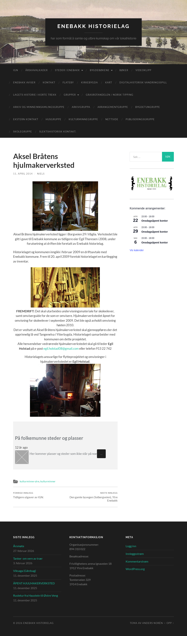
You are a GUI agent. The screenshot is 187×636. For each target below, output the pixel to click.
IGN (15, 70)
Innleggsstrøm (135, 553)
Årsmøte (18, 546)
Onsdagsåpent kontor (154, 220)
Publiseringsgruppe (140, 119)
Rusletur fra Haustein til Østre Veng (35, 595)
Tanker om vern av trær (28, 558)
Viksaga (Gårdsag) (24, 570)
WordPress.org (135, 569)
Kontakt (49, 82)
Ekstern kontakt (25, 119)
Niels (41, 173)
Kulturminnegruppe (83, 119)
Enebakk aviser (24, 82)
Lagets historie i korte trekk (34, 94)
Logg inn (131, 546)
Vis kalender (137, 250)
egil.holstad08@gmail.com (61, 348)
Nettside (111, 119)
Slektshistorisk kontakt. (57, 131)
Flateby (68, 82)
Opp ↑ (170, 623)
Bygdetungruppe (147, 107)
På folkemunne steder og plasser (49, 438)
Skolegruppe (22, 131)
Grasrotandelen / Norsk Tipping (109, 94)
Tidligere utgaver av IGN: (28, 495)
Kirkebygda (89, 82)
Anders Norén (152, 623)
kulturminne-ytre (29, 481)
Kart (108, 82)
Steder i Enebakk (67, 70)
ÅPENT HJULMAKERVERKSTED (34, 583)
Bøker (123, 70)
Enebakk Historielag (93, 26)
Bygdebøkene (99, 70)
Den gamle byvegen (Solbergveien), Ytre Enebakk (92, 497)
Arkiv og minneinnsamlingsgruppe (38, 107)
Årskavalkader (36, 70)
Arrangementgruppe (113, 107)
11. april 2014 (23, 173)
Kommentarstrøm (137, 561)
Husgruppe (53, 119)
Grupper (70, 94)
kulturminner (48, 481)
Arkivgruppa (81, 107)
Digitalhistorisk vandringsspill (143, 82)
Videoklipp (143, 70)
